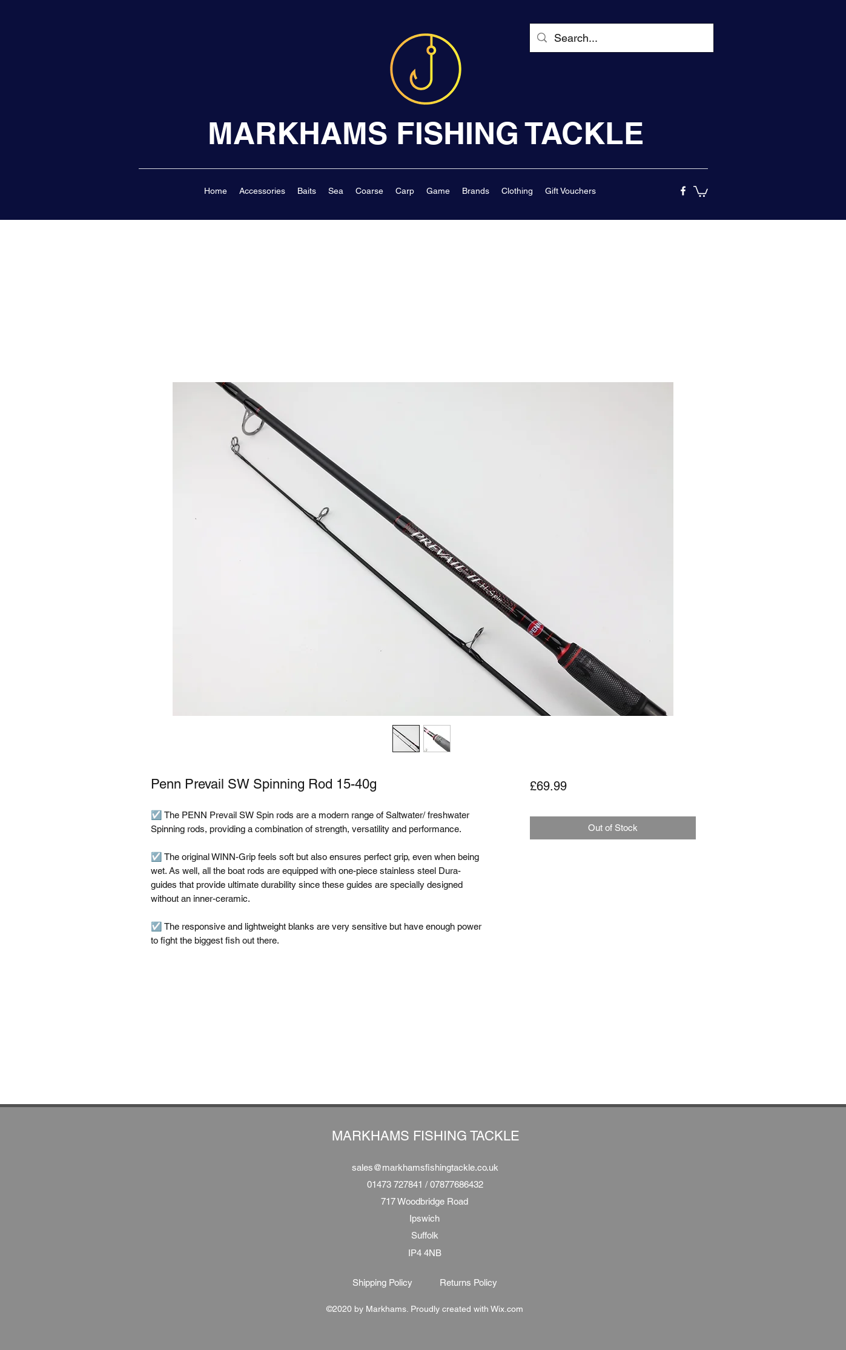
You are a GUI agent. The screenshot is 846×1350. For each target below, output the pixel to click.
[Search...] (621, 38)
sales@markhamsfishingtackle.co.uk (425, 1167)
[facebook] (683, 191)
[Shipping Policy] (383, 1283)
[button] (262, 191)
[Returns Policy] (469, 1283)
